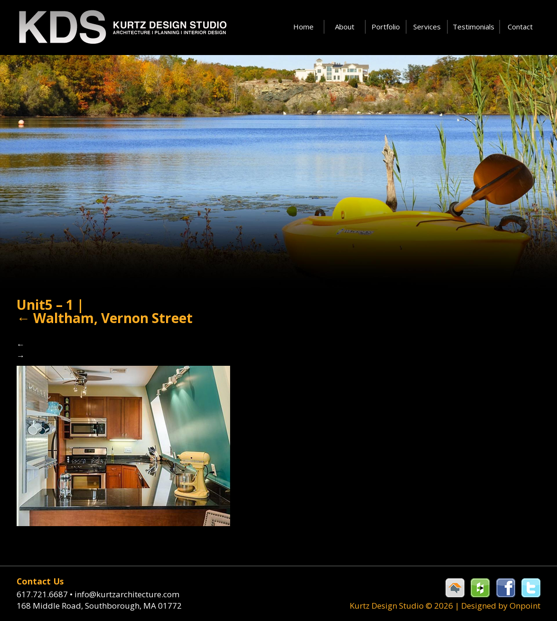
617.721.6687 (45, 594)
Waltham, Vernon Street (105, 317)
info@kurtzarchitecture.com (126, 594)
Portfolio (385, 26)
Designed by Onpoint (500, 605)
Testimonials (473, 26)
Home (303, 26)
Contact (520, 26)
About (344, 26)
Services (427, 26)
